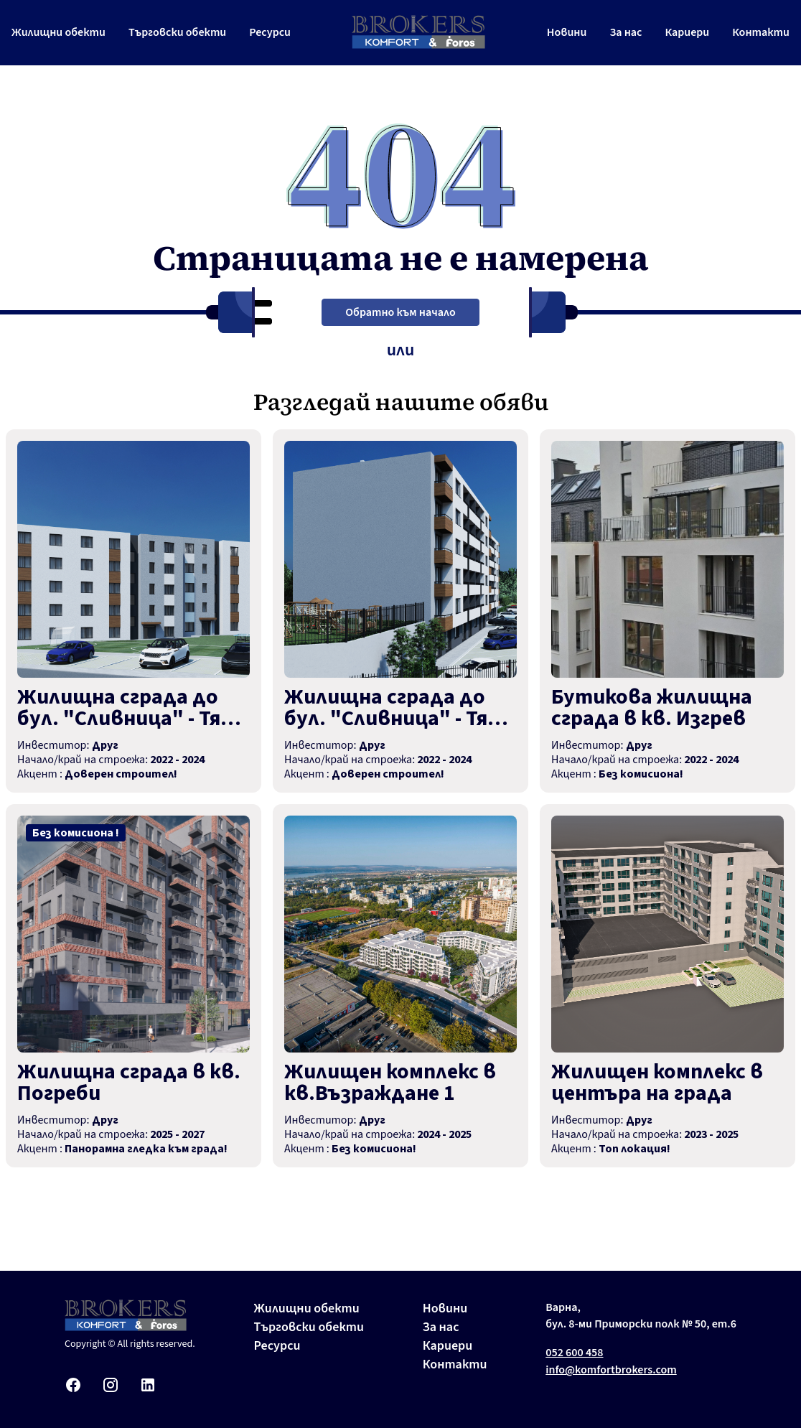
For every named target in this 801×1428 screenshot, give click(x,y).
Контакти (761, 32)
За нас (625, 32)
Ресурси (270, 32)
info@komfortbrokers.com (611, 1370)
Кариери (687, 32)
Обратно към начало (400, 312)
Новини (567, 32)
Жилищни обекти (58, 32)
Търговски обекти (177, 32)
